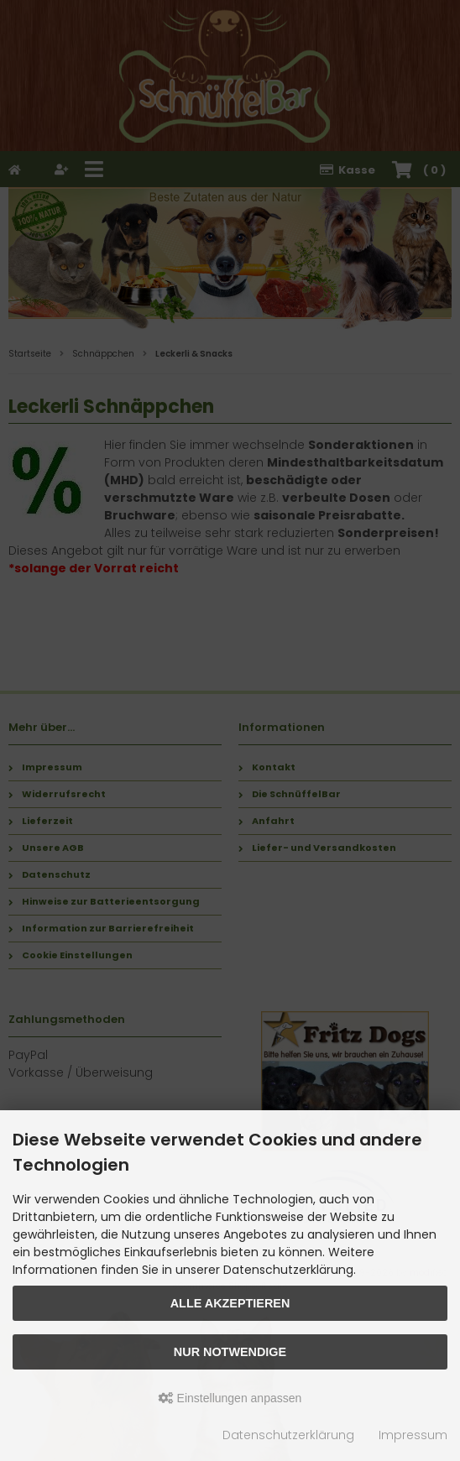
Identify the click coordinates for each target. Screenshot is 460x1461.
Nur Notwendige (230, 1352)
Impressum (413, 1435)
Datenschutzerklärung (288, 1435)
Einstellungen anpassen (230, 1398)
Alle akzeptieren (230, 1303)
